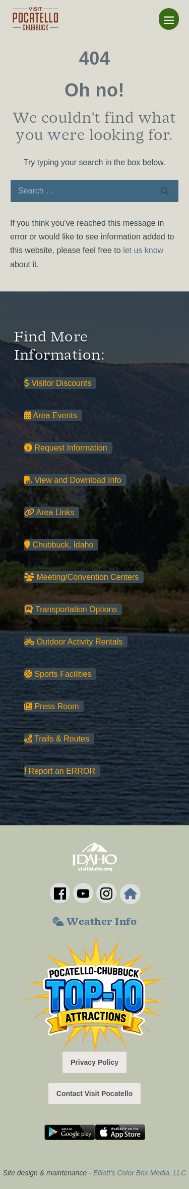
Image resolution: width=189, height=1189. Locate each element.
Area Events (50, 415)
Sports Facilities (57, 674)
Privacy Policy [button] (94, 1062)
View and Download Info (72, 480)
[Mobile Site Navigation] (169, 19)
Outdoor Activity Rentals (73, 641)
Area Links (49, 512)
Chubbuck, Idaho (58, 544)
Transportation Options (70, 609)
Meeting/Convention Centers (81, 577)
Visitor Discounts (57, 383)
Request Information (65, 447)
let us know (143, 250)
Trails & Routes (56, 738)
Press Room (51, 706)
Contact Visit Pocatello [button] (94, 1093)
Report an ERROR (59, 771)
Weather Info (94, 922)
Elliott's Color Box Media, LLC (139, 1173)
